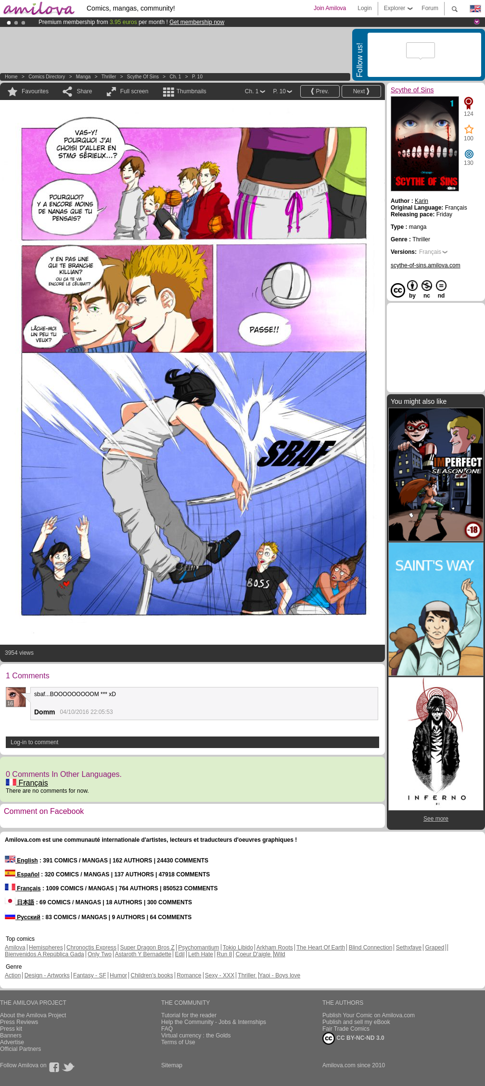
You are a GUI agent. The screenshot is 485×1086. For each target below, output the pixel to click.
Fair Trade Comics (346, 1028)
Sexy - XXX (219, 975)
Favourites (35, 91)
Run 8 (224, 954)
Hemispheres (46, 947)
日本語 (19, 902)
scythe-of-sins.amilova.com (425, 265)
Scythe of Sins (143, 76)
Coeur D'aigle (254, 954)
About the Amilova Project (33, 1015)
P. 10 (197, 76)
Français (27, 783)
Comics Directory (46, 76)
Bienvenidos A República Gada (44, 954)
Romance (189, 975)
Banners (11, 1035)
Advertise (12, 1042)
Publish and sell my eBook (356, 1022)
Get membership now (196, 22)
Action (13, 975)
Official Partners (20, 1049)
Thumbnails (191, 91)
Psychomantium (198, 947)
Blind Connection (371, 947)
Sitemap (171, 1065)
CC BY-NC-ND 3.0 (353, 1038)
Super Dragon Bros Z (147, 947)
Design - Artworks (47, 975)
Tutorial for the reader (189, 1015)
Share (84, 91)
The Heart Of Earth (320, 947)
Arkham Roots (274, 947)
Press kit (11, 1028)
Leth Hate (200, 954)
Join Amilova (330, 8)
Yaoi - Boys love (279, 975)
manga (83, 76)
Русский (22, 917)
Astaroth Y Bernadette (143, 954)
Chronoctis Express (91, 947)
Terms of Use (178, 1042)
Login (364, 8)
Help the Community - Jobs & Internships (213, 1022)
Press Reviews (19, 1022)
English (21, 860)
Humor (118, 975)
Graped (434, 947)
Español (22, 874)
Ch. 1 (175, 76)
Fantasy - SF (89, 975)
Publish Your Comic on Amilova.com (368, 1015)
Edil (180, 954)
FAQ (167, 1028)
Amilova (15, 947)
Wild (279, 954)
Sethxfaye (408, 947)
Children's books (151, 975)
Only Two (100, 954)
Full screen (134, 91)
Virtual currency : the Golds (196, 1035)
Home (11, 76)
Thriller (109, 76)
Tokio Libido (238, 947)
